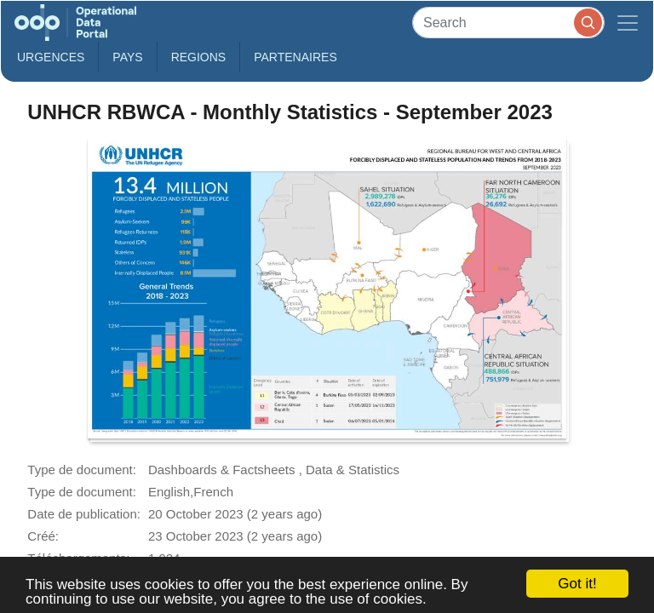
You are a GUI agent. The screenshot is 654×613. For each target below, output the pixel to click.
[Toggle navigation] (628, 22)
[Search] (508, 22)
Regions (199, 57)
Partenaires (295, 57)
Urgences (50, 57)
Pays (127, 57)
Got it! (577, 584)
